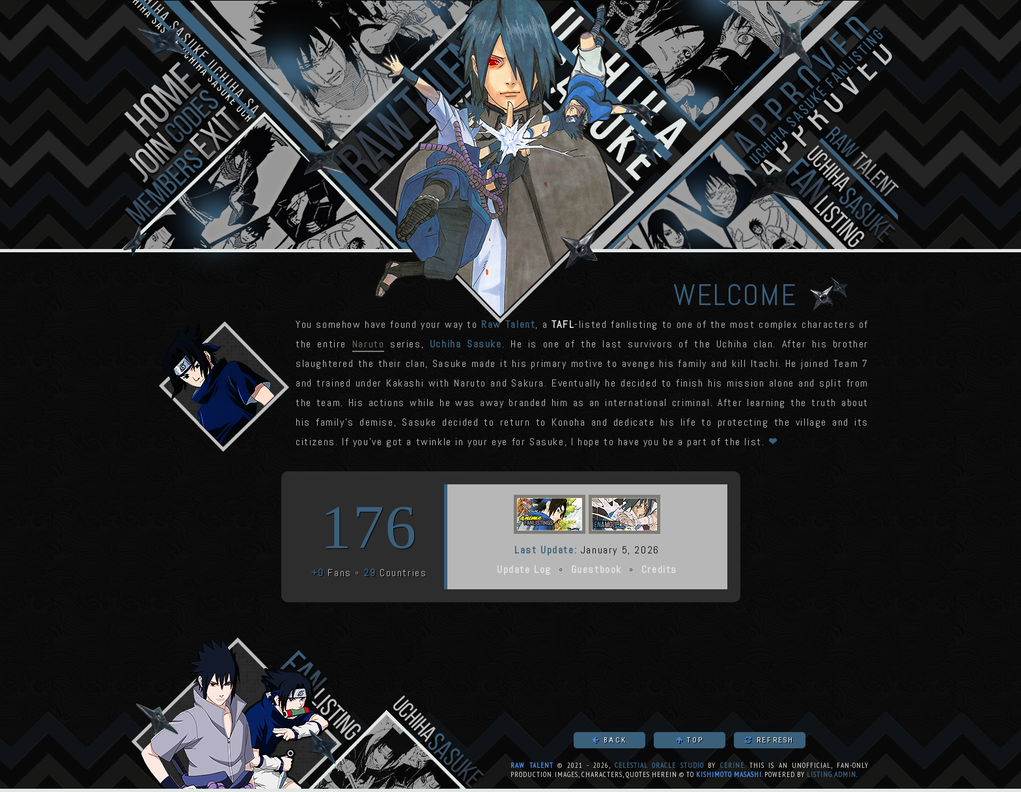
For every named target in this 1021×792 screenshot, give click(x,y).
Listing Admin (831, 774)
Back (609, 740)
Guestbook (596, 569)
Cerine (732, 765)
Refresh (769, 740)
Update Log (524, 569)
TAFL (563, 324)
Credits (659, 569)
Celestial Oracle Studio (659, 765)
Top (689, 740)
